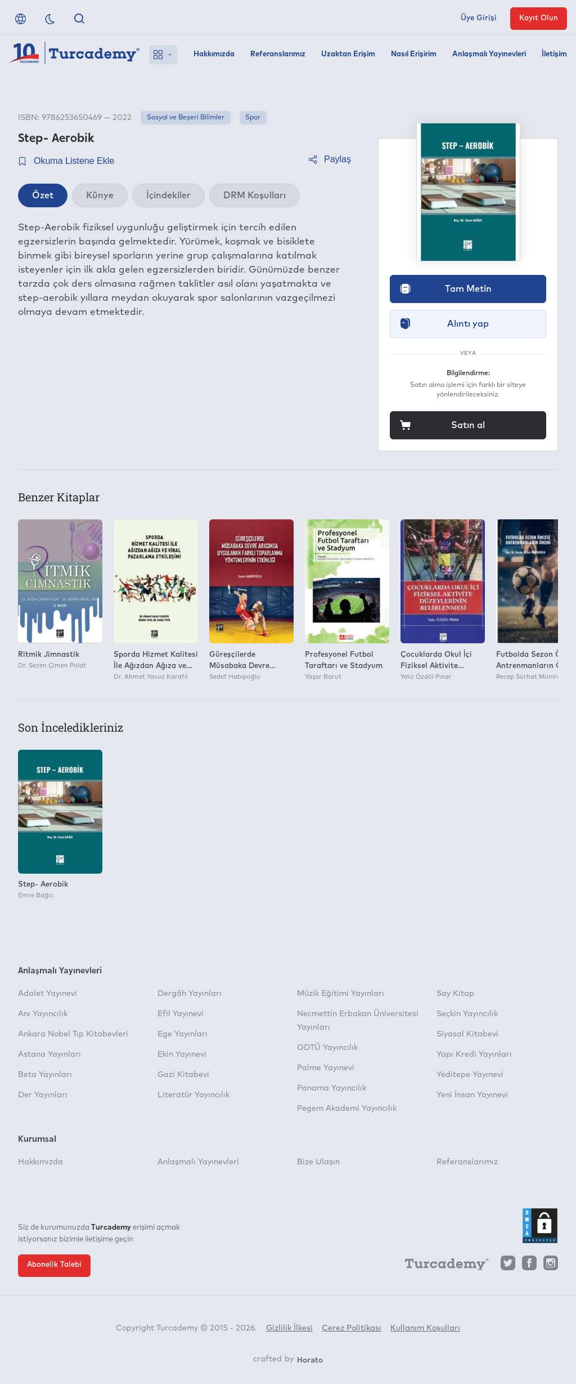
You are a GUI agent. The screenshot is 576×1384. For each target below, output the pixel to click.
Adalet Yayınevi (47, 994)
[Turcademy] (441, 1265)
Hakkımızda (214, 54)
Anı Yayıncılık (43, 1014)
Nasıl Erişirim (413, 54)
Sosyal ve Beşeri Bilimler (185, 117)
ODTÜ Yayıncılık (327, 1048)
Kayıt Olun (538, 18)
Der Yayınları (43, 1095)
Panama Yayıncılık (331, 1088)
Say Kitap (455, 994)
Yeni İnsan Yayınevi (472, 1095)
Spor (252, 117)
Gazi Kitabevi (183, 1075)
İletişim (554, 54)
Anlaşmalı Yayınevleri (489, 54)
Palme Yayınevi (325, 1068)
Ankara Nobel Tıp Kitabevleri (73, 1034)
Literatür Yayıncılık (194, 1095)
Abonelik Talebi (54, 1265)
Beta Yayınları (45, 1075)
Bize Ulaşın (318, 1162)
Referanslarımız (277, 54)
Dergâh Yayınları (190, 994)
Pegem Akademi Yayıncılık (347, 1108)
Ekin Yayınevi (182, 1054)
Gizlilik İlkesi (289, 1328)
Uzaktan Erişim (348, 54)
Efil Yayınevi (181, 1014)
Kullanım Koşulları (425, 1328)
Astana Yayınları (49, 1054)
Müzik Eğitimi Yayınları (340, 994)
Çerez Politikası (351, 1328)
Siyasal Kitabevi (467, 1034)
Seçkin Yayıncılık (467, 1014)
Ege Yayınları (183, 1034)
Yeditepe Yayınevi (469, 1075)
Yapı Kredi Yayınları (474, 1054)
